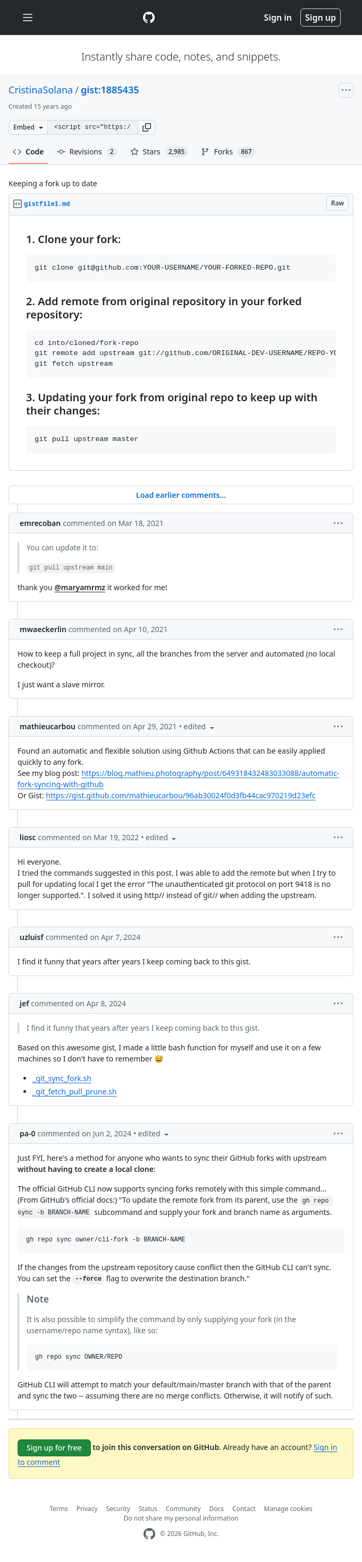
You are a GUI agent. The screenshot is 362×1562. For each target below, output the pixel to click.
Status (148, 1508)
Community (183, 1508)
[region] (181, 343)
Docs (216, 1508)
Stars (159, 151)
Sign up (320, 17)
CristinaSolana (41, 89)
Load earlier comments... (181, 495)
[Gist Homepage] (148, 17)
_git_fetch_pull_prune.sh (74, 1091)
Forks (228, 151)
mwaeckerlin (43, 629)
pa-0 (27, 1133)
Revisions (87, 151)
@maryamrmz (79, 587)
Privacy (87, 1508)
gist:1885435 (110, 89)
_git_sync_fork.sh (61, 1078)
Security (118, 1508)
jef (24, 1003)
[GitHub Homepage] (149, 1534)
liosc (28, 837)
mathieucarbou (47, 726)
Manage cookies (288, 1508)
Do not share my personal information (181, 1518)
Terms (58, 1508)
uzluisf (32, 937)
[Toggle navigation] (27, 17)
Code (28, 151)
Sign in (278, 17)
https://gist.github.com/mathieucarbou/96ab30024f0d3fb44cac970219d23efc (180, 795)
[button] (147, 127)
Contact (243, 1508)
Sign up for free (54, 1448)
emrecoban (40, 523)
